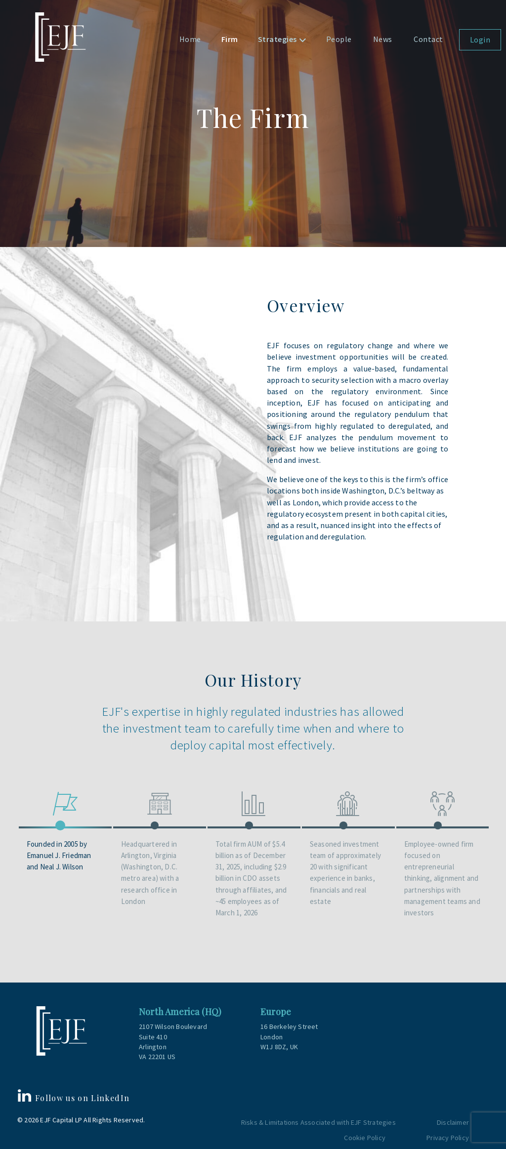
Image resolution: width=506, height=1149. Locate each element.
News (382, 39)
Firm (229, 39)
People (339, 39)
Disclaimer (453, 1120)
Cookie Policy (364, 1135)
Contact (428, 39)
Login (480, 39)
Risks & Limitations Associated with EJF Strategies (319, 1120)
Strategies (277, 39)
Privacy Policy (447, 1135)
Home (190, 39)
